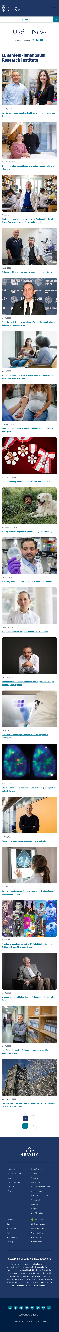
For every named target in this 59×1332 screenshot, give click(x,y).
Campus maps (36, 1237)
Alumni (11, 1178)
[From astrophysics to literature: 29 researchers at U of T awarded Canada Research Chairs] (29, 1083)
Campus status (39, 1219)
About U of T (36, 1173)
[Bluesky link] (43, 1308)
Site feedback (12, 1237)
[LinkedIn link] (32, 1308)
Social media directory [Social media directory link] (29, 1315)
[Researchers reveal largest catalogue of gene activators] (29, 819)
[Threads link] (49, 1308)
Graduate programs (38, 1191)
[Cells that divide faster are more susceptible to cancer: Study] (29, 251)
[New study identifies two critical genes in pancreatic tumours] (29, 560)
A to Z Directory (37, 1213)
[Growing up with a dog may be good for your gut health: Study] (29, 510)
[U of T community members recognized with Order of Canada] (29, 460)
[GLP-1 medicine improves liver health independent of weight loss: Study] (29, 93)
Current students (14, 1173)
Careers (9, 1224)
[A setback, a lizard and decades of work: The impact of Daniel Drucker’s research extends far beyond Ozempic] (29, 199)
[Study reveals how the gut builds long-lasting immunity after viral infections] (29, 146)
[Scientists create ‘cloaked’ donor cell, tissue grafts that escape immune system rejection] (29, 661)
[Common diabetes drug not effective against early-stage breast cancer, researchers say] (29, 871)
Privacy (9, 1233)
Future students (14, 1169)
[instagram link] (41, 40)
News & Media (36, 1169)
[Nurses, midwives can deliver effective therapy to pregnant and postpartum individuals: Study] (29, 355)
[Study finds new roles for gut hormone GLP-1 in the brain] (29, 610)
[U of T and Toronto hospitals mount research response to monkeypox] (29, 715)
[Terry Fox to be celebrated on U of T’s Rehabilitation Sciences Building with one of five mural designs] (29, 924)
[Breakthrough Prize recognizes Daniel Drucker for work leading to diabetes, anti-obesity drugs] (29, 302)
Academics (35, 1182)
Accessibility (11, 1228)
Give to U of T (36, 1178)
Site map (10, 1241)
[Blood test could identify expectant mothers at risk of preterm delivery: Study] (29, 408)
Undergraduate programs (40, 1186)
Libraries (34, 1204)
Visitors (11, 1191)
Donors (11, 1186)
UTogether (35, 1208)
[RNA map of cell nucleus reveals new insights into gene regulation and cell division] (29, 768)
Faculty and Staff (14, 1182)
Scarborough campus (39, 1233)
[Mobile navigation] (54, 9)
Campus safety (36, 1241)
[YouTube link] (27, 1308)
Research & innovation (39, 1195)
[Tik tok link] (38, 1308)
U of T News (29, 32)
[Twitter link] (33, 40)
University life (36, 1200)
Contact (10, 1219)
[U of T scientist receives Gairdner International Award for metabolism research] (29, 1030)
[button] (49, 8)
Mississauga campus (39, 1228)
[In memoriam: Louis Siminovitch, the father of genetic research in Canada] (29, 977)
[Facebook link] (37, 40)
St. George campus (38, 1224)
